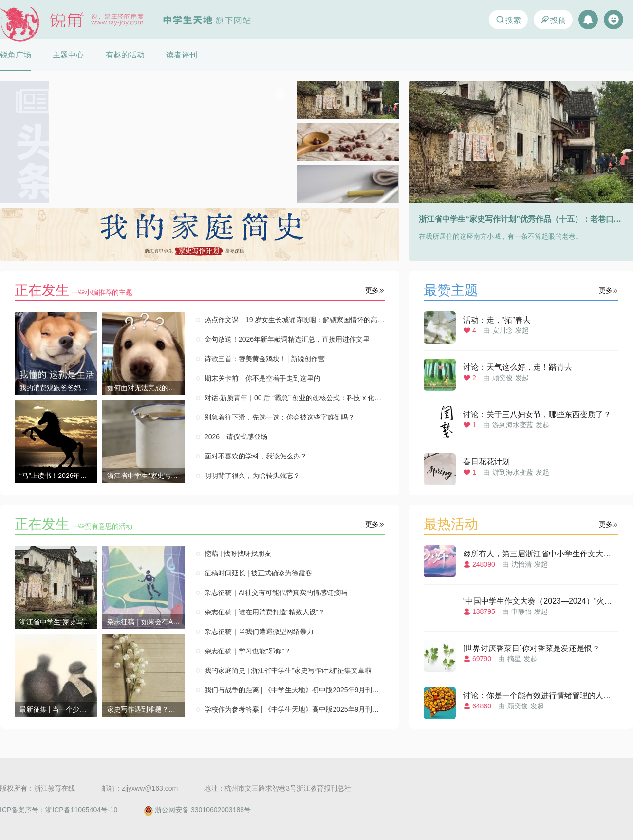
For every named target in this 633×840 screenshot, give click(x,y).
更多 (375, 290)
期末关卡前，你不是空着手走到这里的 (262, 378)
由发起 (521, 322)
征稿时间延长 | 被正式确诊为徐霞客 (258, 573)
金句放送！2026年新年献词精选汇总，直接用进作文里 (287, 339)
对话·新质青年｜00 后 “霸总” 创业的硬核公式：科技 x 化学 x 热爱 (295, 397)
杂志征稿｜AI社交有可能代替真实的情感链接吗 (276, 592)
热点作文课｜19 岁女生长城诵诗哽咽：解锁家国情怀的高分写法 (295, 320)
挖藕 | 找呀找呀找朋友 (238, 553)
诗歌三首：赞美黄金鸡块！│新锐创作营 (265, 359)
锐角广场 (15, 55)
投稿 (552, 19)
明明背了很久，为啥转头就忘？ (252, 475)
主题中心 (68, 55)
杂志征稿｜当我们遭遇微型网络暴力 (259, 631)
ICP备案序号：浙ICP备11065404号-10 (58, 810)
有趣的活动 (125, 55)
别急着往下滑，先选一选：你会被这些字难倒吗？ (279, 417)
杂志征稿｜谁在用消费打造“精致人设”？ (265, 612)
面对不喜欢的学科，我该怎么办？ (256, 456)
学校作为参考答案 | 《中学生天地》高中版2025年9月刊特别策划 (295, 709)
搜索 (508, 19)
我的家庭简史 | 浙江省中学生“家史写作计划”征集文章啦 (288, 670)
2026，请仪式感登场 (236, 436)
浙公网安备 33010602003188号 (197, 810)
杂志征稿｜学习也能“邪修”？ (248, 651)
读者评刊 (181, 55)
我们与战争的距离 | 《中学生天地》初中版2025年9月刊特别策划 (295, 690)
